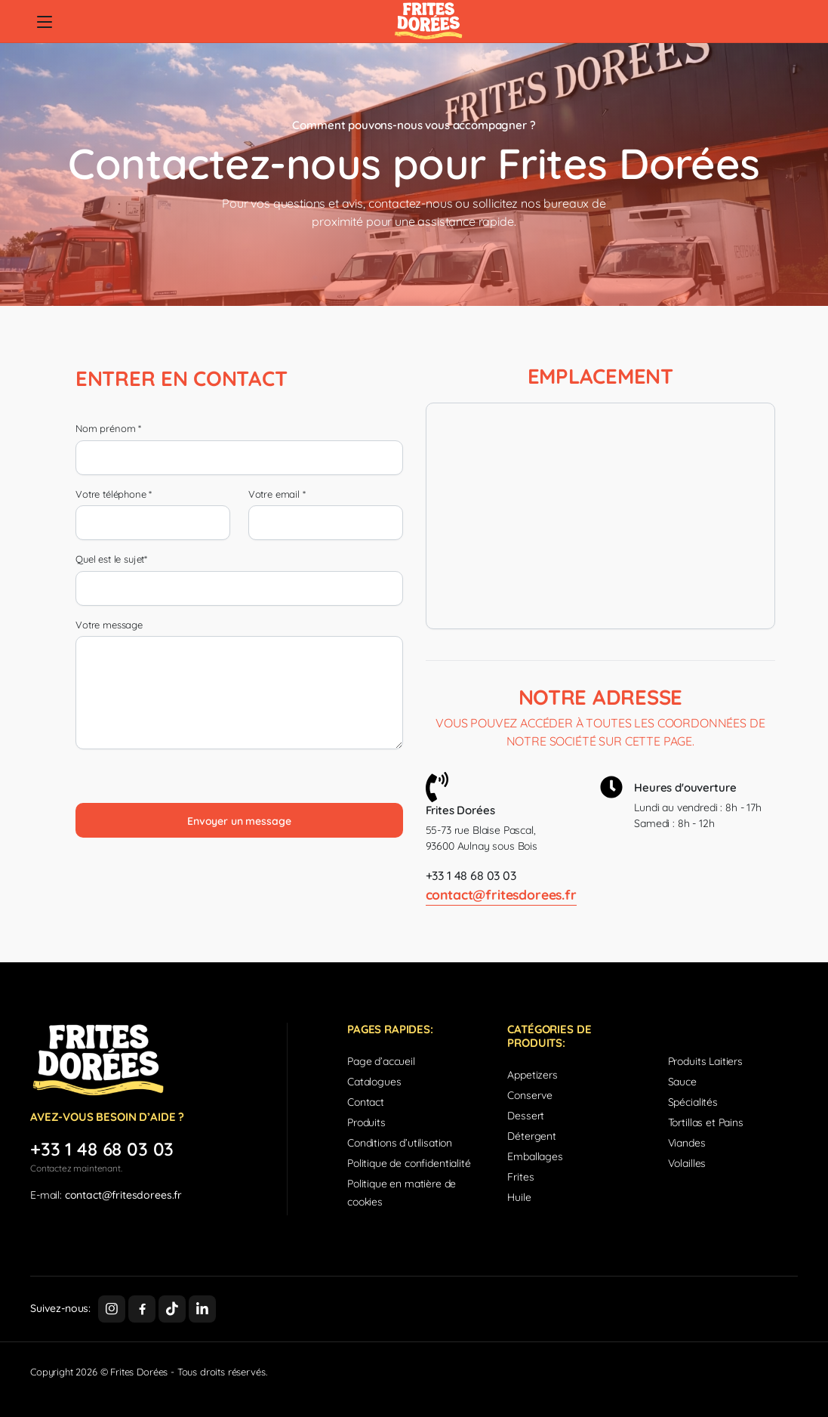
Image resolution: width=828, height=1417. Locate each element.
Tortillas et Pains (705, 1122)
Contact (365, 1102)
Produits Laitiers (705, 1061)
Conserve (530, 1095)
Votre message (109, 625)
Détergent (531, 1136)
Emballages (534, 1156)
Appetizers (532, 1075)
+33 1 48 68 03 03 (471, 875)
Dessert (525, 1115)
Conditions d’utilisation (399, 1143)
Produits (366, 1122)
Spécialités (693, 1102)
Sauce (682, 1081)
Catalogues (374, 1081)
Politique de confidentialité (409, 1163)
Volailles (687, 1163)
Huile (519, 1197)
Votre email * (277, 494)
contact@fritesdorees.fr (501, 894)
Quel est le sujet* (111, 559)
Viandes (687, 1143)
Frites (520, 1177)
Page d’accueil (381, 1061)
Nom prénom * (108, 428)
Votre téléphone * (113, 494)
